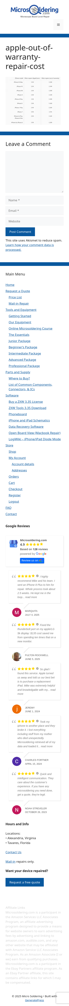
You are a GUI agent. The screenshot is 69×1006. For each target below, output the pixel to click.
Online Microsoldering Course (30, 328)
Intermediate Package (25, 353)
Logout (14, 501)
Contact (11, 514)
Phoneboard (18, 414)
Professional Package (24, 366)
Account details (23, 464)
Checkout (15, 489)
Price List (15, 297)
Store (9, 445)
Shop (12, 451)
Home (10, 285)
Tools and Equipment (21, 310)
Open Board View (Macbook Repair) (35, 433)
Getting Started (20, 316)
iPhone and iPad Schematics (29, 420)
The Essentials (19, 335)
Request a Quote (18, 291)
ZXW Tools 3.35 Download (27, 408)
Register (15, 495)
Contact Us (14, 852)
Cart (12, 483)
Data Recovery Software (26, 426)
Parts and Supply (18, 372)
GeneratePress (34, 1000)
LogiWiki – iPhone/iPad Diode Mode (35, 439)
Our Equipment (20, 322)
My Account (17, 458)
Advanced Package (22, 359)
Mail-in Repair (19, 303)
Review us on (32, 560)
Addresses (19, 470)
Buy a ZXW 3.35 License (26, 402)
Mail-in (10, 861)
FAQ (8, 508)
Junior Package (19, 341)
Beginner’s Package (23, 347)
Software (12, 395)
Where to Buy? (19, 378)
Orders (14, 476)
